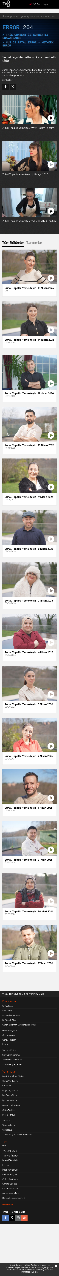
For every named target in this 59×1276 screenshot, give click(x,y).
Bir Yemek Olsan (9, 1020)
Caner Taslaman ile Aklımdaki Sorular (19, 1024)
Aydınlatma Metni (10, 1193)
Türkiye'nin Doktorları (12, 1059)
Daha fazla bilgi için (29, 1272)
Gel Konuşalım (8, 1035)
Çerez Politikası (9, 1184)
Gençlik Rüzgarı (9, 1040)
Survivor (6, 1120)
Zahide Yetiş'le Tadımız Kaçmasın (16, 1134)
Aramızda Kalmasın (11, 1015)
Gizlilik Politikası (10, 1179)
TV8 (4, 1146)
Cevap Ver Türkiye (10, 1081)
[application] (29, 35)
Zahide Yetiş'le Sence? (12, 1064)
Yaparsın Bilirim (9, 1125)
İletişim (5, 1165)
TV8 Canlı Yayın (38, 4)
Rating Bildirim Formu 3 (13, 1198)
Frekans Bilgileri (9, 1174)
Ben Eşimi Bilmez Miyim (12, 1076)
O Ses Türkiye (8, 1110)
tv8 (6, 16)
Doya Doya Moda (10, 1090)
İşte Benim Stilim (9, 1095)
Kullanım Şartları (10, 1188)
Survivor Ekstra (9, 1050)
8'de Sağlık (7, 1010)
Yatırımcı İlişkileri (10, 1155)
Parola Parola (8, 1115)
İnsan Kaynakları (10, 1169)
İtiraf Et (5, 1044)
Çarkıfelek (6, 1085)
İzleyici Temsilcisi (10, 1160)
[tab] (13, 244)
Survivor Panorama (11, 1055)
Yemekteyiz (7, 1130)
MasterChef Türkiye (11, 1105)
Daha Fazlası (7, 1204)
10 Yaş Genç (7, 1006)
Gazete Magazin (9, 1030)
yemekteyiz (14, 16)
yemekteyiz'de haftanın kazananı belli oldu (37, 16)
